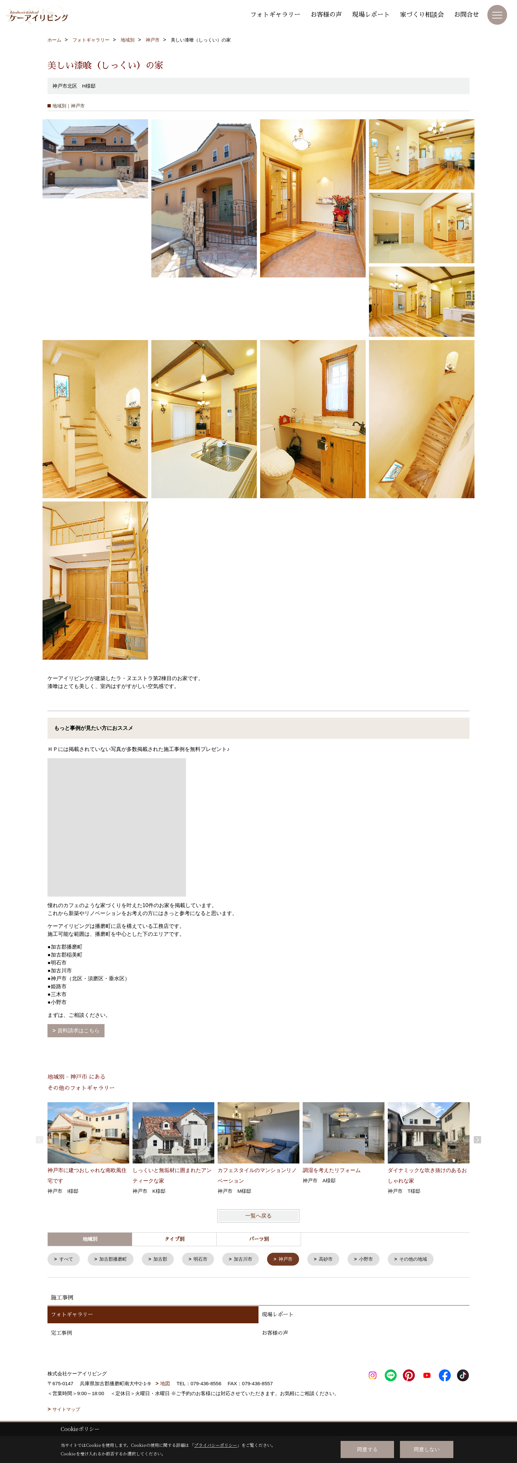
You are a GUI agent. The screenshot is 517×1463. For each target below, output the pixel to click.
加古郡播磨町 (116, 1259)
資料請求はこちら (78, 1030)
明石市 (206, 1259)
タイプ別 (174, 1239)
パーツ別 (259, 1239)
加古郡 (164, 1259)
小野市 (377, 1259)
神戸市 (294, 1259)
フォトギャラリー (275, 15)
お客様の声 (326, 15)
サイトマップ (66, 1410)
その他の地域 (426, 1259)
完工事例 (61, 1333)
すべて (67, 1259)
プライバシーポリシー (215, 1445)
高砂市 (335, 1259)
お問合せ (466, 15)
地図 (165, 1384)
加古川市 (250, 1259)
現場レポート (371, 15)
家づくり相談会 (422, 15)
